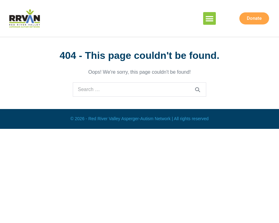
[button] (209, 18)
